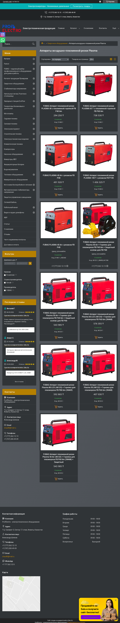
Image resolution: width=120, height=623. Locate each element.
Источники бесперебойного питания (18, 185)
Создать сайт (7, 1)
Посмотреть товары (81, 6)
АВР (5, 217)
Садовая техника (10, 119)
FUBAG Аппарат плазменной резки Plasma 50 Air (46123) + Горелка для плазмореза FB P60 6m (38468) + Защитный (59, 458)
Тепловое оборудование (13, 175)
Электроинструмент (12, 129)
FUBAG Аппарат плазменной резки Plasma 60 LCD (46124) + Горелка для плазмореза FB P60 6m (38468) (98, 317)
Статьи (7, 224)
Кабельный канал (11, 207)
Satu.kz (70, 620)
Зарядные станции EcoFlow (14, 101)
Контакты (103, 28)
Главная (61, 28)
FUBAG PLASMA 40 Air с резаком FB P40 (59, 176)
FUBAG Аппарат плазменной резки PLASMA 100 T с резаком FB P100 (98, 176)
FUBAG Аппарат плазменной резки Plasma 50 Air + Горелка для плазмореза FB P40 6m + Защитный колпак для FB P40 (99, 246)
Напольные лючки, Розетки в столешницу (15, 95)
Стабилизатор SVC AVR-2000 (18, 329)
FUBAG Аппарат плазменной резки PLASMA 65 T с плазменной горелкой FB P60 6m (98, 108)
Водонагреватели (11, 169)
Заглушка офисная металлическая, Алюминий (19, 351)
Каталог (73, 28)
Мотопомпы (8, 114)
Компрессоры (9, 149)
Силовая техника (10, 124)
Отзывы (7, 234)
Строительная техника (12, 134)
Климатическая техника (13, 144)
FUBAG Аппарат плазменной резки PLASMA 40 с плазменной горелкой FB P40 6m (59, 108)
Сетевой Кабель (10, 202)
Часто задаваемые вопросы (15, 240)
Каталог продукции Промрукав (16, 78)
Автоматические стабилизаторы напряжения (16, 191)
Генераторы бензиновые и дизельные (14, 107)
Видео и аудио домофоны (14, 212)
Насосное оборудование (13, 154)
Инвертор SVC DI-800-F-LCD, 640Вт (19, 373)
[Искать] (33, 44)
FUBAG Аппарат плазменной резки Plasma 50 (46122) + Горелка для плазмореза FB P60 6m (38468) (98, 387)
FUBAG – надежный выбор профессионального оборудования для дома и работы (17, 71)
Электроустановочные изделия (16, 139)
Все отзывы (19, 381)
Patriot (6, 64)
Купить (60, 128)
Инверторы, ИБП (10, 159)
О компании (88, 28)
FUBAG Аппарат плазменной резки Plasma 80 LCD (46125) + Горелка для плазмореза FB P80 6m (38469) (58, 387)
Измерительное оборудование (16, 180)
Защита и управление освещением (17, 197)
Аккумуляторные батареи (14, 164)
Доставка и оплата (11, 245)
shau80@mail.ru (10, 428)
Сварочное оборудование (57, 43)
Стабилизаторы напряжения (15, 89)
